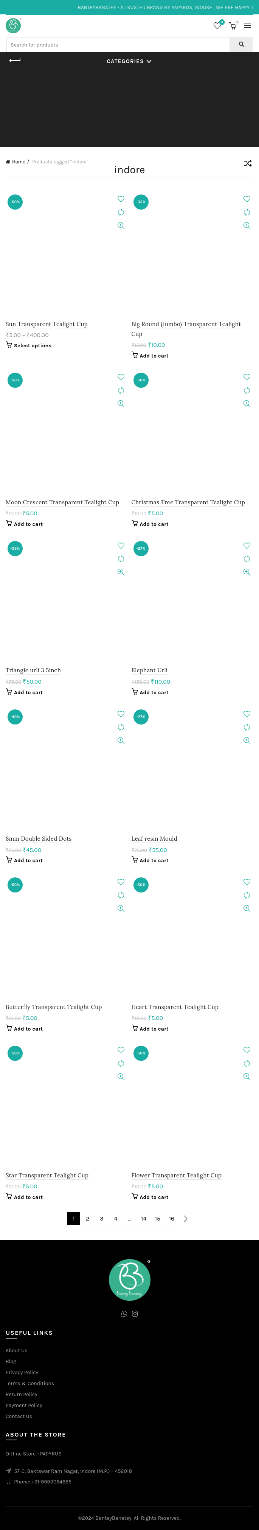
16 (171, 1218)
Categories (125, 61)
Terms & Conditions (30, 1383)
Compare (121, 212)
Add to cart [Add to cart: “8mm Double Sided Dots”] (28, 860)
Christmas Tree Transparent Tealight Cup (188, 502)
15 (157, 1218)
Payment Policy (24, 1405)
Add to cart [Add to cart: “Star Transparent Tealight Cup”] (28, 1197)
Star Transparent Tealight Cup (47, 1175)
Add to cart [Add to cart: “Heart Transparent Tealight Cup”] (154, 1029)
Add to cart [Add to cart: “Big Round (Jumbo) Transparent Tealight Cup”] (154, 356)
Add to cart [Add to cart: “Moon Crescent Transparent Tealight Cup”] (28, 524)
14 (143, 1218)
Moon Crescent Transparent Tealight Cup (62, 502)
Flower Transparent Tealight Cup (177, 1175)
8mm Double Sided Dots (39, 838)
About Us (17, 1350)
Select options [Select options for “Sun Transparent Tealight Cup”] (32, 345)
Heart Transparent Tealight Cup (175, 1007)
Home (18, 162)
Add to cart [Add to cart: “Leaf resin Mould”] (154, 860)
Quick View (121, 225)
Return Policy (21, 1394)
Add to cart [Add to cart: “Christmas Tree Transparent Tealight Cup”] (154, 524)
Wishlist (221, 22)
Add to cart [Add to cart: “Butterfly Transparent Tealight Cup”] (28, 1029)
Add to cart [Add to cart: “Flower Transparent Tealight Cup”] (154, 1197)
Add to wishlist (121, 199)
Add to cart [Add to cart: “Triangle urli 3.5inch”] (28, 692)
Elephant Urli (150, 670)
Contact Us (19, 1416)
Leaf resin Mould (155, 838)
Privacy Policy (22, 1372)
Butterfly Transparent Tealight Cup (54, 1007)
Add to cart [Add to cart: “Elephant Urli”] (154, 692)
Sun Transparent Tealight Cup (47, 324)
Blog (11, 1361)
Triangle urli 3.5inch (33, 670)
